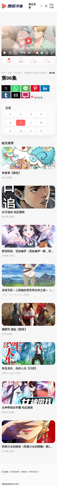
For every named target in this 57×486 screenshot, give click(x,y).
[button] (41, 6)
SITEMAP (14, 472)
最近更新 (32, 6)
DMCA (24, 472)
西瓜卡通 (12, 6)
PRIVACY (33, 472)
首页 (3, 73)
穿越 (10, 73)
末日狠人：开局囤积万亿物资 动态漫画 (30, 73)
